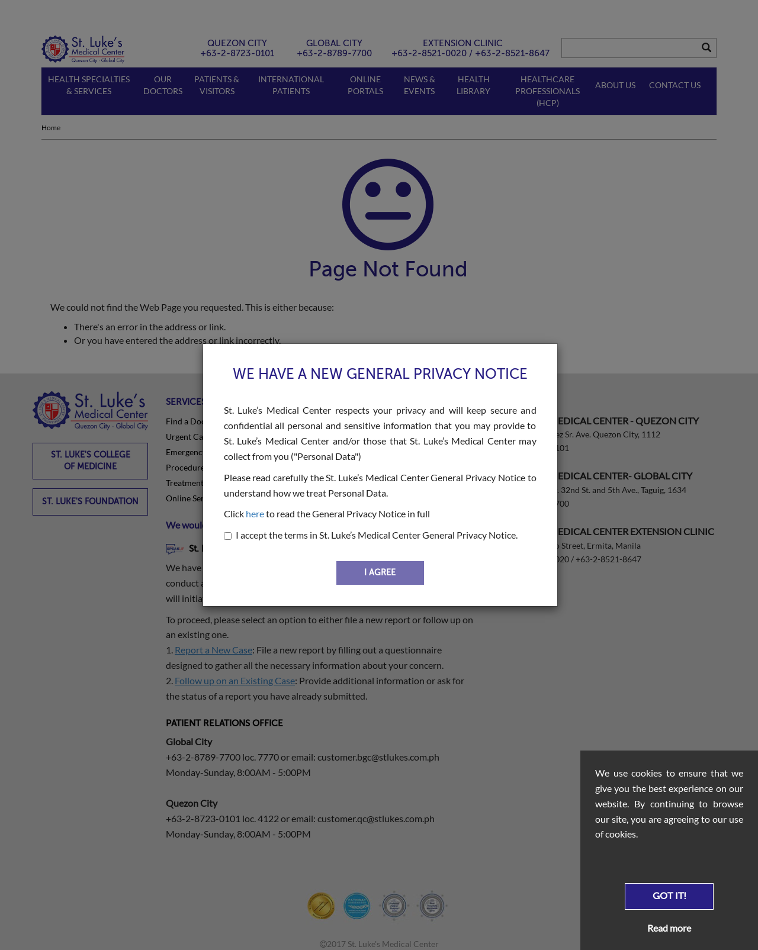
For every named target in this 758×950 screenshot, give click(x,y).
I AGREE (380, 572)
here (255, 513)
